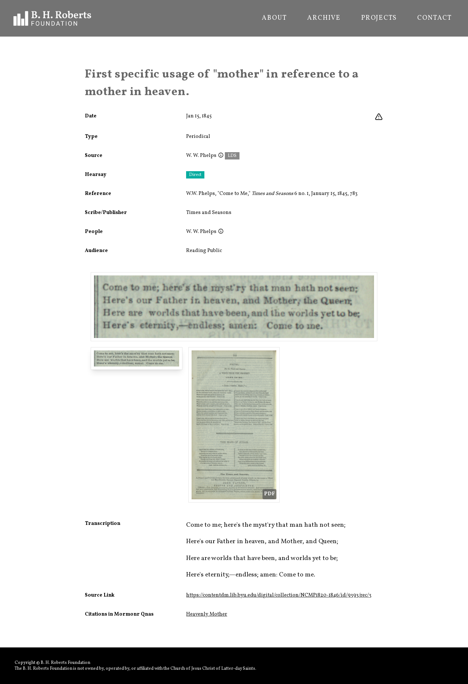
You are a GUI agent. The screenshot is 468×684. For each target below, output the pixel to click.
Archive (324, 18)
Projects (379, 18)
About (274, 18)
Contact (434, 18)
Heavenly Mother (206, 614)
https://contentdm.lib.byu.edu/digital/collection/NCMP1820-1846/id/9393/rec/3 (278, 595)
